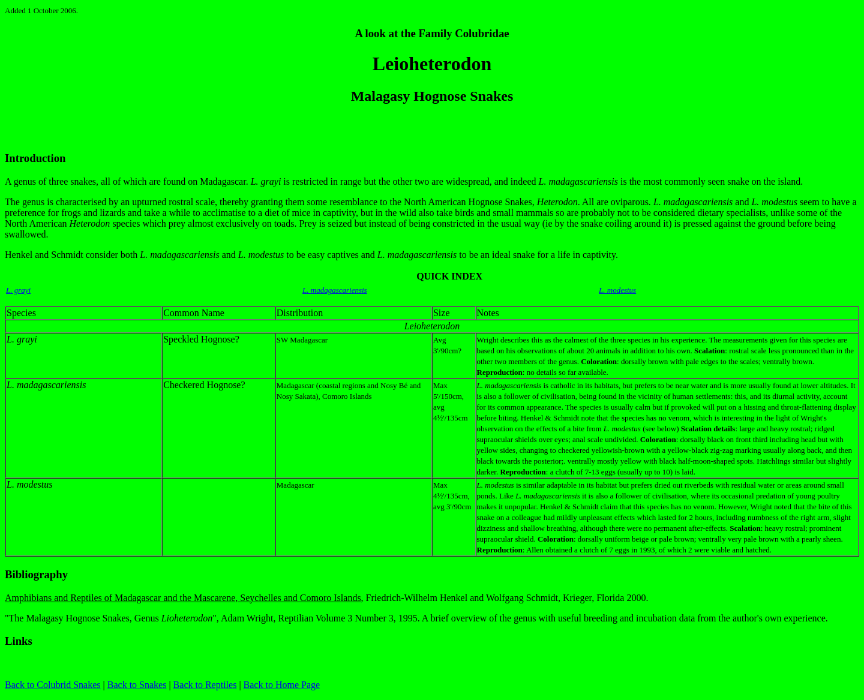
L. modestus (617, 290)
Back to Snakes (137, 685)
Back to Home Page (282, 685)
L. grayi (18, 290)
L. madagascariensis (334, 290)
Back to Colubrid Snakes (53, 685)
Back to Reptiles (205, 685)
